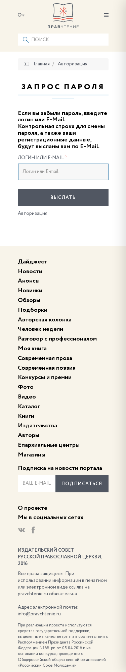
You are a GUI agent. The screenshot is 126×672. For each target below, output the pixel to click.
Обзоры (29, 300)
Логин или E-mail (42, 158)
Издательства (37, 426)
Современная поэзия (47, 368)
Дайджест (32, 262)
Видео (27, 397)
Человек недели (40, 329)
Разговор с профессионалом (57, 339)
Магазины (31, 455)
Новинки (30, 291)
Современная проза (45, 358)
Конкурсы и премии (45, 377)
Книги (26, 416)
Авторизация (32, 213)
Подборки (32, 310)
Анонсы (29, 281)
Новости (30, 271)
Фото (26, 387)
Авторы (28, 435)
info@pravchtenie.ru (39, 614)
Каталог (29, 407)
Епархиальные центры (49, 445)
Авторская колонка (45, 320)
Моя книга (32, 349)
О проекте (32, 508)
